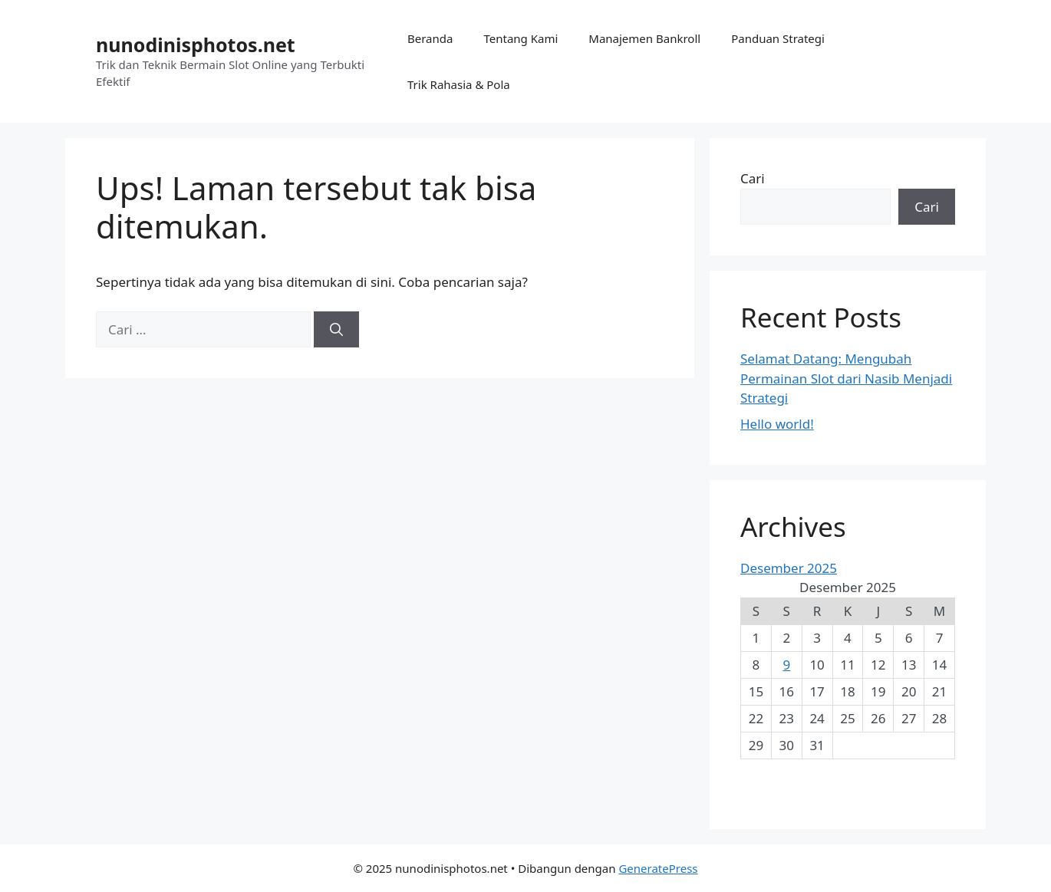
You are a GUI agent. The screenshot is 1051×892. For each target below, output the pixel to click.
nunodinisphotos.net (195, 44)
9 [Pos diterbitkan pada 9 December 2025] (786, 664)
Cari (752, 178)
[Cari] (336, 329)
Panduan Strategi (778, 38)
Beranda (430, 38)
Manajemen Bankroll (644, 38)
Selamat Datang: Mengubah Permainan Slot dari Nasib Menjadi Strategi (846, 378)
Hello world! (777, 424)
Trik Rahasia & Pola (458, 84)
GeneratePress (657, 868)
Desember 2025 (788, 568)
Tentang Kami (520, 38)
